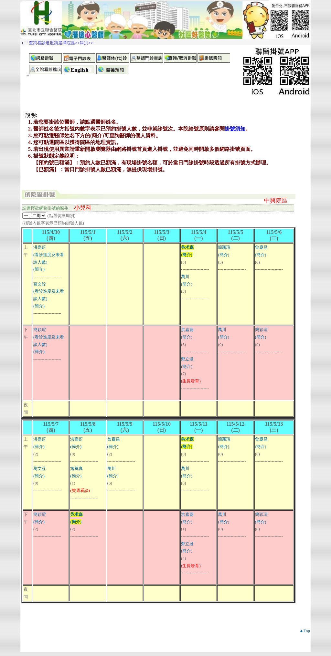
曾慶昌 (261, 247)
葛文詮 (39, 284)
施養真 (76, 468)
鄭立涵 (187, 359)
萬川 (185, 276)
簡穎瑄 (224, 247)
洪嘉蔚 (39, 247)
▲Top (304, 630)
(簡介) (39, 269)
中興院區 (275, 200)
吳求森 (187, 247)
